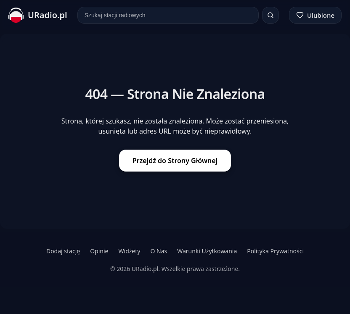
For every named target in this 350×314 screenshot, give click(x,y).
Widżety (130, 251)
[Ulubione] (315, 15)
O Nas (158, 251)
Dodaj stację (63, 251)
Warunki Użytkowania (207, 251)
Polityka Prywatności (275, 251)
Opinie (99, 251)
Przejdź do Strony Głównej (175, 160)
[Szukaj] (270, 15)
